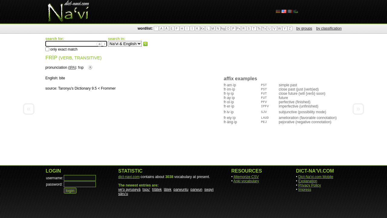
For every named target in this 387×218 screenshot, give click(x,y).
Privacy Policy (309, 185)
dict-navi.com (129, 177)
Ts (259, 28)
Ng (223, 28)
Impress (304, 189)
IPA (72, 67)
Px (238, 28)
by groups (304, 28)
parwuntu (181, 189)
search (145, 43)
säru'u (123, 194)
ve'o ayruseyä (129, 189)
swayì (209, 189)
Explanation (307, 181)
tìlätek (157, 189)
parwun (196, 189)
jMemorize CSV (246, 177)
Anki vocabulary (246, 181)
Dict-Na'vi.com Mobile (315, 177)
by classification (329, 28)
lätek (167, 189)
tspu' (146, 189)
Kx (202, 28)
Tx (264, 28)
